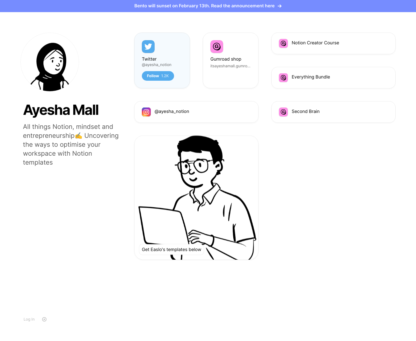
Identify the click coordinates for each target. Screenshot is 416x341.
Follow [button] (158, 75)
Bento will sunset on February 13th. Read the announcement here (208, 6)
